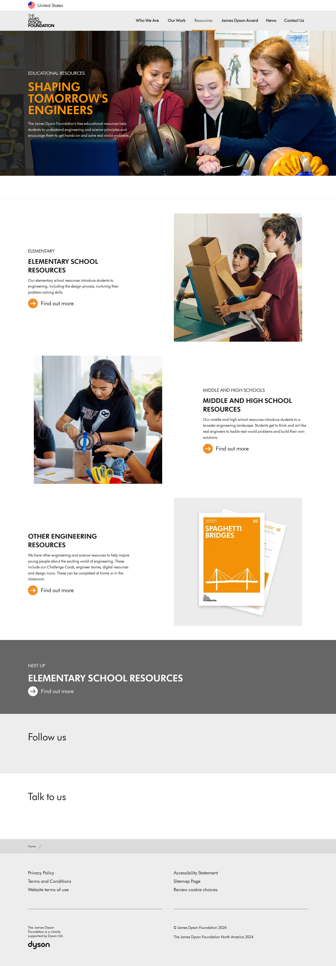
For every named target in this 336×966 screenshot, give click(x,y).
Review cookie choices (195, 889)
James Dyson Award (239, 20)
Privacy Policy (41, 873)
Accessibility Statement (196, 873)
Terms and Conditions (49, 881)
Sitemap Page (187, 881)
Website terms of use (48, 889)
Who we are (148, 20)
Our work (177, 20)
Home (32, 846)
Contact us (294, 20)
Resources (204, 20)
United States (50, 5)
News (271, 20)
